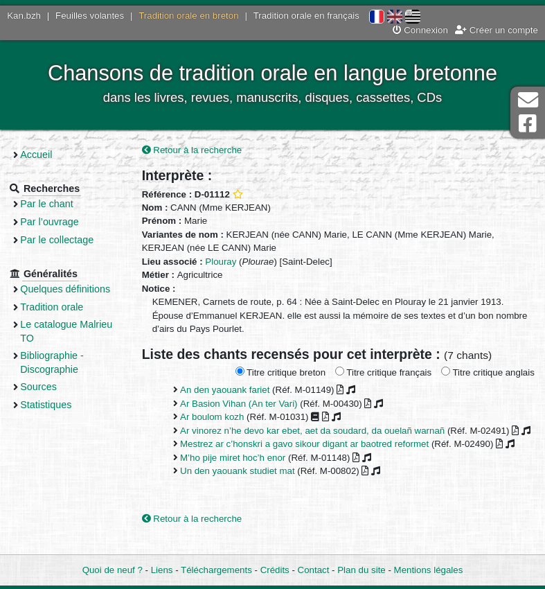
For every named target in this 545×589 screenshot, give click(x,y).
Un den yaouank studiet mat (243, 485)
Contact (314, 570)
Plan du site (361, 570)
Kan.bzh (24, 15)
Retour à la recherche (198, 151)
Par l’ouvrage (57, 221)
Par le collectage (65, 239)
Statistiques (54, 404)
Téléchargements (216, 570)
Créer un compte (496, 30)
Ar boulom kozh (218, 417)
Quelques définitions (73, 288)
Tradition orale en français (306, 15)
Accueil (44, 154)
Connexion (420, 30)
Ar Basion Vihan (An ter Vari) (245, 403)
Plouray (226, 261)
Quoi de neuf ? (112, 570)
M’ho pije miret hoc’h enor (239, 471)
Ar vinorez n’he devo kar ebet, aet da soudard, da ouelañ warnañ (318, 430)
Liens (162, 570)
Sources (46, 386)
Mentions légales (428, 570)
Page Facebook (527, 124)
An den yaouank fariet (231, 390)
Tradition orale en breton (188, 15)
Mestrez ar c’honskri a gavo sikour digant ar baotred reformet (310, 457)
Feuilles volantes (89, 15)
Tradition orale (59, 307)
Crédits (274, 570)
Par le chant (54, 203)
